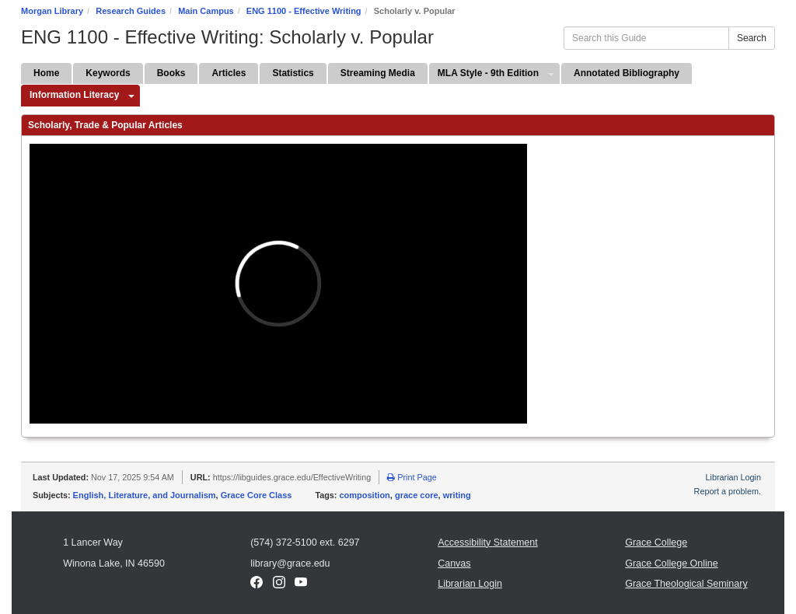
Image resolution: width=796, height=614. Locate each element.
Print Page (411, 477)
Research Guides (131, 11)
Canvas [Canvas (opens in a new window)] (454, 563)
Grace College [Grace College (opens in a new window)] (656, 542)
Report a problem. (727, 491)
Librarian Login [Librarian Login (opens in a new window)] (470, 583)
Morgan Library (52, 11)
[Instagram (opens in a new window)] (279, 585)
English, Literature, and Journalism (144, 495)
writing (457, 495)
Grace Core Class (256, 495)
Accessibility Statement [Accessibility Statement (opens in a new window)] (488, 542)
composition (364, 495)
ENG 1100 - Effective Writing (303, 11)
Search (751, 38)
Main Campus (206, 11)
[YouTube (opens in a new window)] (301, 585)
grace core (416, 495)
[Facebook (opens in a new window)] (256, 585)
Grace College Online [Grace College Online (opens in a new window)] (671, 563)
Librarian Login (733, 477)
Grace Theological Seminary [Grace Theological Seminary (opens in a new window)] (686, 583)
